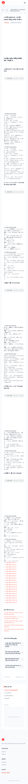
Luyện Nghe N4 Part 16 (11, 595)
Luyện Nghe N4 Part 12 (11, 586)
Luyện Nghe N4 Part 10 (11, 582)
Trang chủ (3, 10)
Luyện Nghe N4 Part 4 (10, 569)
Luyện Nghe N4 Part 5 (10, 571)
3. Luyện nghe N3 (8, 695)
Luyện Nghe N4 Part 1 (10, 562)
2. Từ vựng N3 (7, 692)
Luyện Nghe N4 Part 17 (11, 598)
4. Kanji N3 (6, 698)
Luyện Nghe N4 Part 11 (11, 584)
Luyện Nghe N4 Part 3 (10, 567)
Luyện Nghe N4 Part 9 (10, 580)
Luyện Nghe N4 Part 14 (11, 591)
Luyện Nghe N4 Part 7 (10, 575)
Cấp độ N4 (7, 10)
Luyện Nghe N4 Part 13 (11, 589)
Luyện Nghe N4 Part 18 (11, 600)
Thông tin (4, 754)
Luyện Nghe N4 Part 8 (10, 578)
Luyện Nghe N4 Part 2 (10, 564)
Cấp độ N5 (4, 764)
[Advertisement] (14, 40)
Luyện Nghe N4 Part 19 (11, 602)
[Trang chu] (3, 2)
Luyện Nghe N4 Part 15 (11, 593)
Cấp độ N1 (4, 762)
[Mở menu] (24, 2)
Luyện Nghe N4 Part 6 (10, 573)
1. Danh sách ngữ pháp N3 (11, 690)
